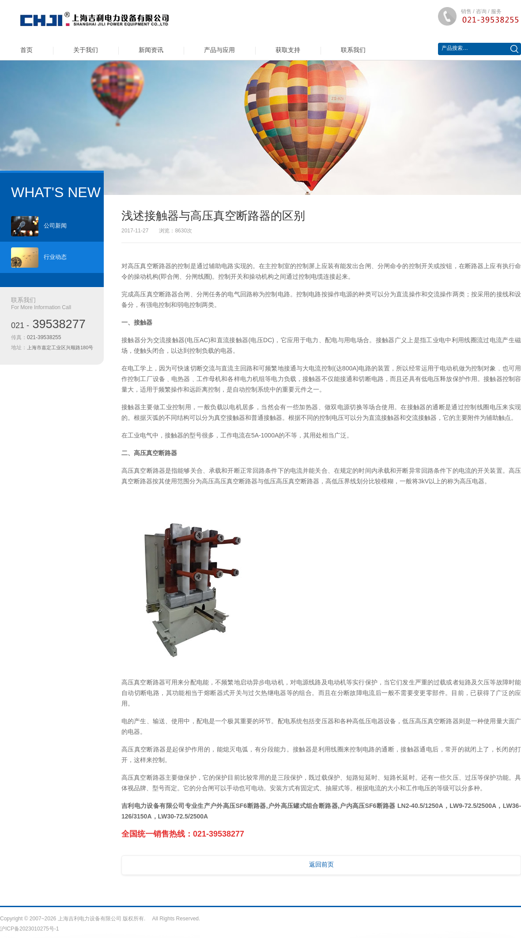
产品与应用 (219, 49)
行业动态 (39, 257)
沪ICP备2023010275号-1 (29, 929)
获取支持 (288, 49)
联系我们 (353, 49)
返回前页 (321, 864)
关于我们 (85, 49)
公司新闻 (39, 226)
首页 (26, 49)
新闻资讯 (151, 49)
